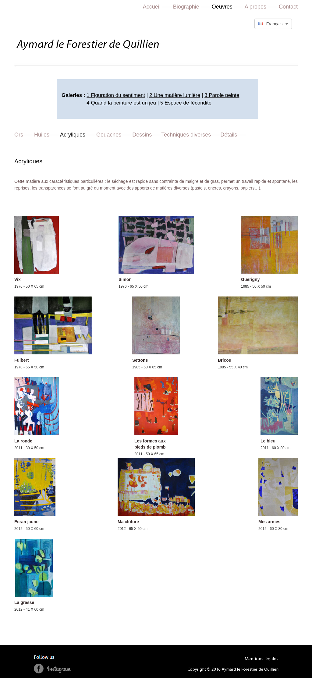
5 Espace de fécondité (185, 103)
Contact (288, 7)
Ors (18, 135)
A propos (255, 7)
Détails (228, 135)
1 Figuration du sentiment (116, 95)
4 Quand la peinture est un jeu (121, 103)
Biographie (186, 7)
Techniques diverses (186, 135)
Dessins (142, 135)
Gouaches (108, 135)
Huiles (41, 135)
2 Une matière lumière (174, 95)
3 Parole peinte (221, 95)
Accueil (152, 7)
